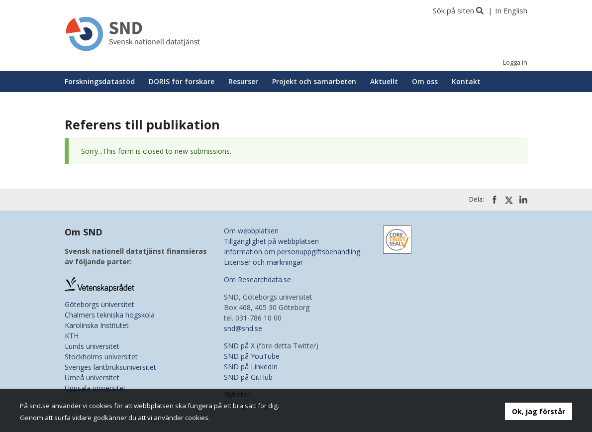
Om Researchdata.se (257, 279)
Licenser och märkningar (263, 262)
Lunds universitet (92, 346)
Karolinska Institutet (97, 325)
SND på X (239, 345)
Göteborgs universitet (99, 304)
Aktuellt (384, 81)
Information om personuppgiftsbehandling (292, 251)
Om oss (425, 81)
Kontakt (466, 81)
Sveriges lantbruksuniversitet (110, 367)
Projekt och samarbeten (314, 81)
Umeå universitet (92, 377)
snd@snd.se (243, 328)
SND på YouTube (252, 356)
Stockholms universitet (101, 356)
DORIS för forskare (181, 81)
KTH (72, 335)
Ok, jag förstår (538, 411)
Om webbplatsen (251, 230)
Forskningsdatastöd (100, 81)
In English (511, 10)
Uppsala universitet (95, 388)
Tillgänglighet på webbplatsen (271, 241)
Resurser (243, 81)
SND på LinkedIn (251, 366)
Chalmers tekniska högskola (110, 315)
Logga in (515, 62)
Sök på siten (453, 10)
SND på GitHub (248, 377)
